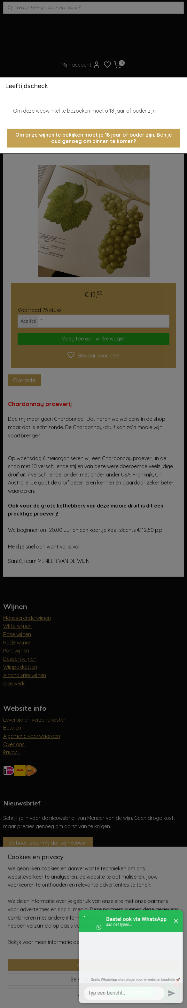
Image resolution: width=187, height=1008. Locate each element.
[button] (93, 138)
